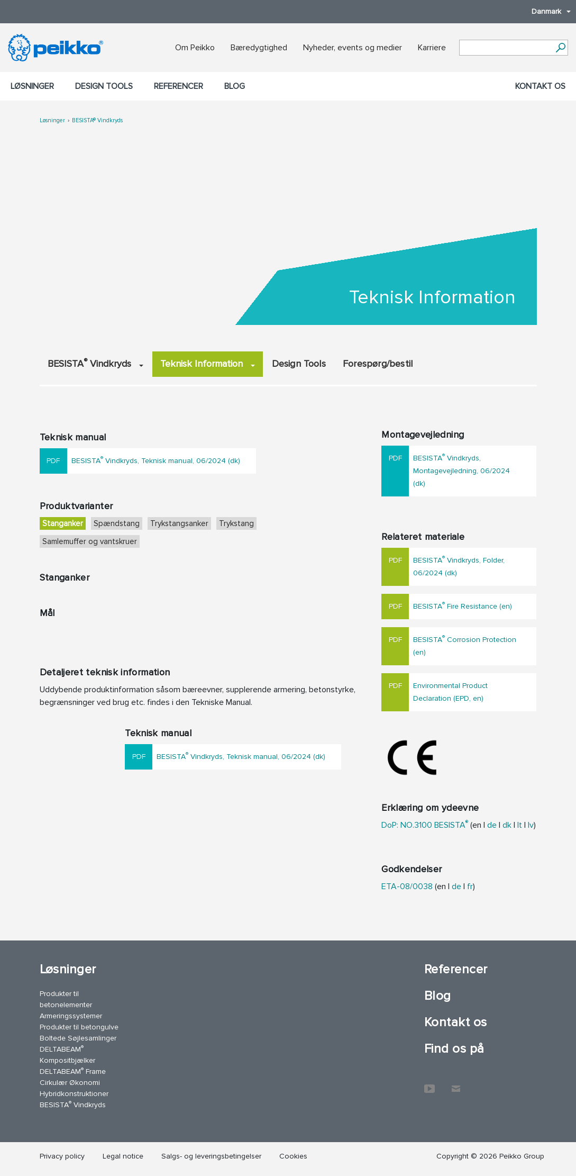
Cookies (293, 1156)
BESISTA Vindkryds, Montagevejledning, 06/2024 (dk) (461, 469)
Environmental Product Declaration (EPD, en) (450, 692)
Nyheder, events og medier (352, 47)
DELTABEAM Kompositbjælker (67, 1054)
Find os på (454, 1048)
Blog (234, 86)
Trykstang (236, 523)
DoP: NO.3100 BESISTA (424, 825)
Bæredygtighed (259, 47)
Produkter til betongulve (79, 1027)
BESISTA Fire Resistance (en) (462, 605)
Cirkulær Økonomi (70, 1082)
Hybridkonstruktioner (74, 1093)
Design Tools (104, 86)
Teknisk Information (207, 363)
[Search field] (506, 48)
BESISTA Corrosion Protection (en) (464, 645)
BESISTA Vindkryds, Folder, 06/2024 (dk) (459, 565)
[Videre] (560, 47)
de (492, 825)
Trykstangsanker (179, 523)
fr (470, 886)
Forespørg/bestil (378, 363)
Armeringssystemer (71, 1015)
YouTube (429, 1083)
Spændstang (117, 523)
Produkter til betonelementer (66, 999)
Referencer (178, 86)
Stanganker (62, 523)
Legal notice (123, 1156)
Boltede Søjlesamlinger (78, 1038)
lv (531, 825)
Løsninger (32, 86)
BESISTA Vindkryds (95, 363)
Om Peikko (195, 47)
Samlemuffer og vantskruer (89, 541)
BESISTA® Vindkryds (97, 120)
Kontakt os (540, 86)
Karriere (432, 47)
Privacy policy (62, 1156)
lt (519, 825)
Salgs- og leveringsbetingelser (211, 1156)
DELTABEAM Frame (73, 1071)
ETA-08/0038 (407, 886)
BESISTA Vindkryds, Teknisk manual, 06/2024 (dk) (155, 460)
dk (506, 825)
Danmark (546, 11)
